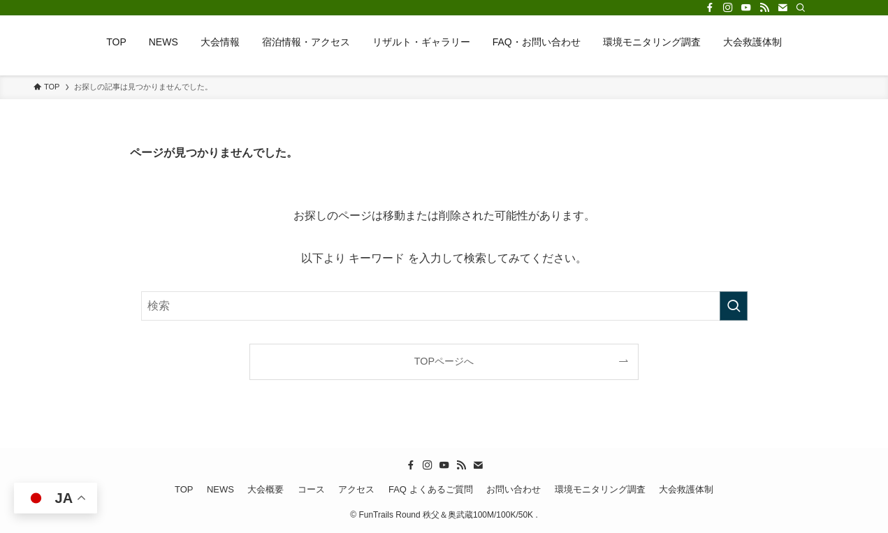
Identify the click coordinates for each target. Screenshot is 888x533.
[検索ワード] (444, 306)
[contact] (782, 7)
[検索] (801, 7)
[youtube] (746, 7)
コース (311, 489)
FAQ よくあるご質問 (430, 489)
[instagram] (728, 7)
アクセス (356, 489)
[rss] (764, 7)
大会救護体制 (686, 489)
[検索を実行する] (734, 306)
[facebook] (710, 7)
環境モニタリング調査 (600, 489)
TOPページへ (444, 361)
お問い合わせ (513, 489)
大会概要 (265, 489)
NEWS (220, 489)
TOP (184, 489)
